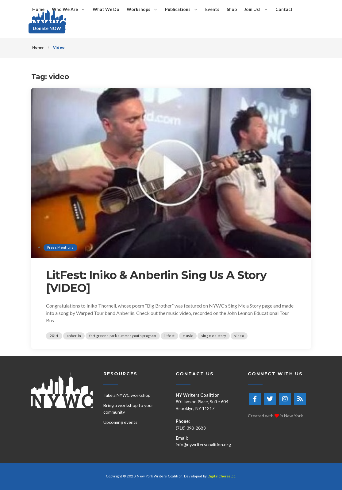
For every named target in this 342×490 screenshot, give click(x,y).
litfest (169, 336)
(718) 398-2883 (191, 428)
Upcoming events (120, 422)
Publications (177, 9)
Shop (232, 9)
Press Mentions (60, 247)
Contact (284, 9)
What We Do (106, 9)
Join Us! (252, 9)
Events (212, 9)
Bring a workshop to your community (128, 408)
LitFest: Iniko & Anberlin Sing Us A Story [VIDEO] (156, 281)
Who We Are (65, 9)
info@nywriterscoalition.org (203, 444)
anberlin (74, 336)
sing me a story (213, 336)
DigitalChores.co (222, 476)
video (239, 336)
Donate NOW (47, 28)
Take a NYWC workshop (127, 395)
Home (38, 9)
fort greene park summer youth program (122, 336)
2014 (54, 336)
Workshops (138, 9)
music (188, 336)
